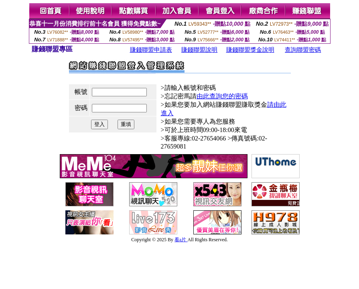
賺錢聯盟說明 (199, 50)
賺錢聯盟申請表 (151, 50)
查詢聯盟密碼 (303, 50)
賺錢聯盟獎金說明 (250, 50)
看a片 (180, 239)
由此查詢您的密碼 (222, 96)
